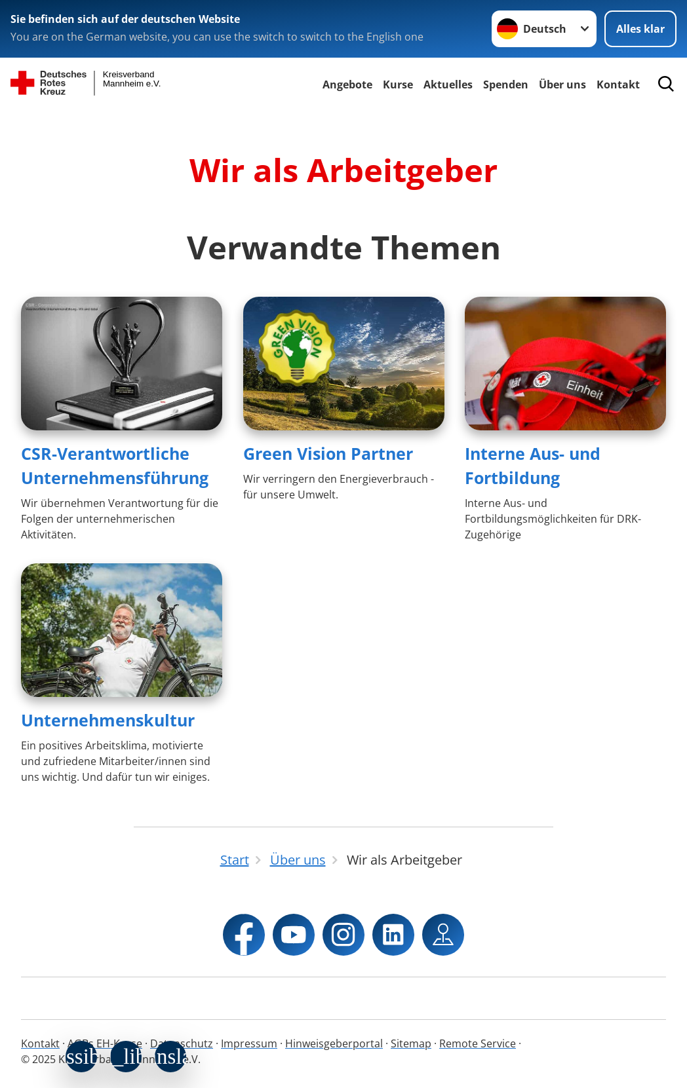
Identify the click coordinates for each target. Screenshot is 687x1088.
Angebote (347, 84)
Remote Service (477, 1043)
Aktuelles (448, 84)
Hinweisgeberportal (334, 1043)
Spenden (505, 84)
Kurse (398, 84)
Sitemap (411, 1043)
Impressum (249, 1043)
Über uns (562, 84)
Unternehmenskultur (108, 720)
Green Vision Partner (328, 453)
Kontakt (40, 1043)
